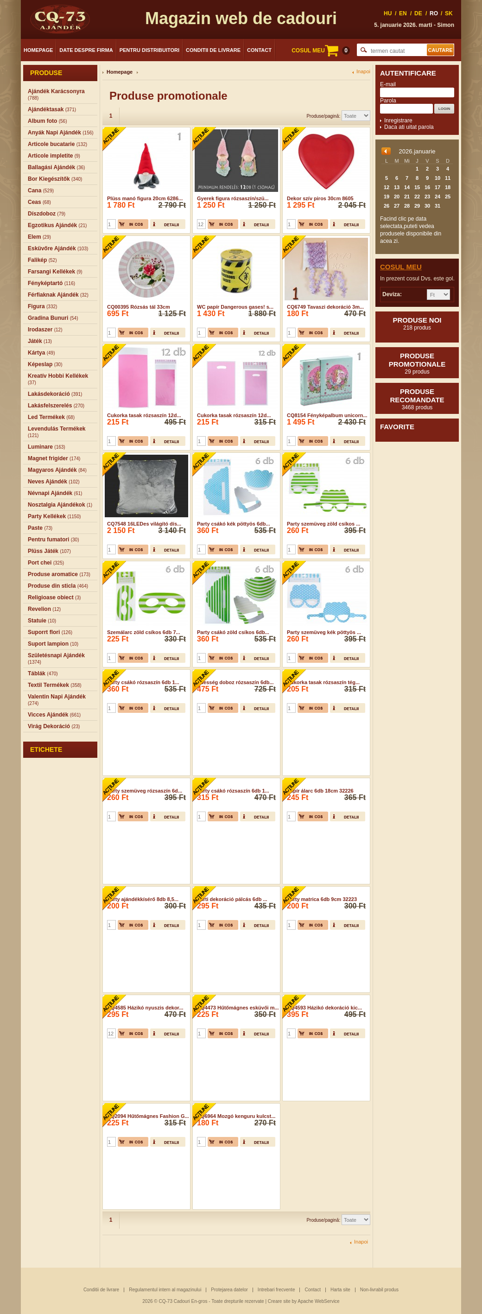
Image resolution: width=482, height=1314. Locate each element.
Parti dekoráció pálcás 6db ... (232, 899)
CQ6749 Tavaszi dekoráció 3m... (325, 307)
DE (418, 13)
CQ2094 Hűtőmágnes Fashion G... (148, 1116)
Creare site (279, 1301)
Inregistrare (398, 120)
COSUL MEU (321, 50)
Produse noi (417, 323)
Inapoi (363, 71)
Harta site (340, 1289)
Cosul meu (401, 267)
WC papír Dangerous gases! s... (235, 307)
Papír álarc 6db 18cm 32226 (320, 790)
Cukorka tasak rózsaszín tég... (323, 682)
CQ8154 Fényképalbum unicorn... (327, 415)
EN (403, 13)
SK (449, 13)
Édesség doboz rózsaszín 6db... (235, 682)
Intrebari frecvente (276, 1289)
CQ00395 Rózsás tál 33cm (138, 307)
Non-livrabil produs (379, 1289)
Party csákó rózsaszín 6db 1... (143, 682)
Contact (259, 50)
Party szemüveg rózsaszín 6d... (144, 790)
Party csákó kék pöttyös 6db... (233, 524)
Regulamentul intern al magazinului (165, 1289)
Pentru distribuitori (149, 50)
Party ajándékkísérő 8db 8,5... (142, 899)
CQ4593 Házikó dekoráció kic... (324, 1007)
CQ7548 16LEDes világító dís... (144, 524)
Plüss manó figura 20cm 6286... (145, 198)
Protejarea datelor (229, 1289)
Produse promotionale (417, 363)
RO (434, 13)
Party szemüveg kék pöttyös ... (324, 632)
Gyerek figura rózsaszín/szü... (233, 198)
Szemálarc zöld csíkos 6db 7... (143, 632)
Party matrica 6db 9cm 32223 (322, 899)
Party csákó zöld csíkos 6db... (233, 632)
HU (388, 13)
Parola (388, 100)
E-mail (388, 84)
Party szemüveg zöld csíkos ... (323, 524)
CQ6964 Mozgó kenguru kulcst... (236, 1116)
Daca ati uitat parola (409, 127)
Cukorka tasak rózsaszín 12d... (144, 415)
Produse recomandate (417, 399)
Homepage (38, 50)
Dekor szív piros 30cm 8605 (320, 198)
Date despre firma (86, 50)
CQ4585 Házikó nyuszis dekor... (145, 1007)
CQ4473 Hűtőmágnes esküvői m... (238, 1007)
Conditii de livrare (213, 50)
